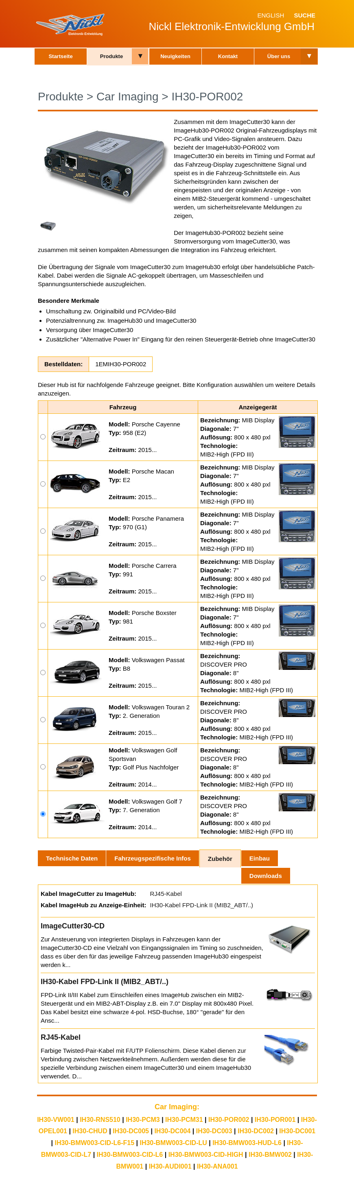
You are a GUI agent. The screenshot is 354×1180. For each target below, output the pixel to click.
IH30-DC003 (214, 1131)
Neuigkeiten (175, 56)
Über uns (278, 56)
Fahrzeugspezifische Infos (152, 858)
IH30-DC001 (297, 1131)
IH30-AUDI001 (170, 1166)
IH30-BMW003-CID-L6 (130, 1154)
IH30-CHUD (89, 1131)
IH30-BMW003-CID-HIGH (205, 1154)
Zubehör (220, 858)
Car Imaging (127, 96)
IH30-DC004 (172, 1131)
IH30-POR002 (207, 96)
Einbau (259, 858)
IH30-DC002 (256, 1131)
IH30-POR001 (275, 1119)
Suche (304, 15)
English (270, 15)
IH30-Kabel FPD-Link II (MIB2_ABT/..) (201, 905)
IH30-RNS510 (100, 1119)
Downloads (265, 875)
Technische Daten (72, 858)
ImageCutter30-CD (73, 926)
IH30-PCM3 (143, 1119)
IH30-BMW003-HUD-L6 (247, 1142)
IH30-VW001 (55, 1119)
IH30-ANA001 (217, 1166)
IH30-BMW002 (270, 1154)
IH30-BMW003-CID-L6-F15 (94, 1142)
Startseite (60, 56)
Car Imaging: (177, 1107)
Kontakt (228, 56)
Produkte (111, 56)
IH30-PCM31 (184, 1119)
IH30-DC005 (131, 1131)
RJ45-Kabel (165, 893)
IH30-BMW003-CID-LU (173, 1142)
